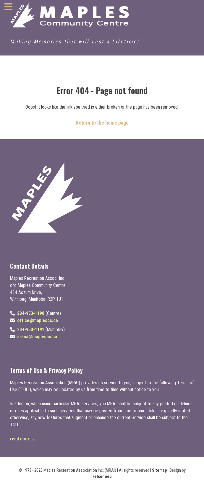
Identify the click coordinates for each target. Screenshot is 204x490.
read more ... (22, 439)
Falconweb (102, 476)
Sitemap (159, 470)
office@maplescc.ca (37, 320)
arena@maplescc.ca (37, 336)
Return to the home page (102, 123)
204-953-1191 (30, 329)
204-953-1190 (30, 313)
